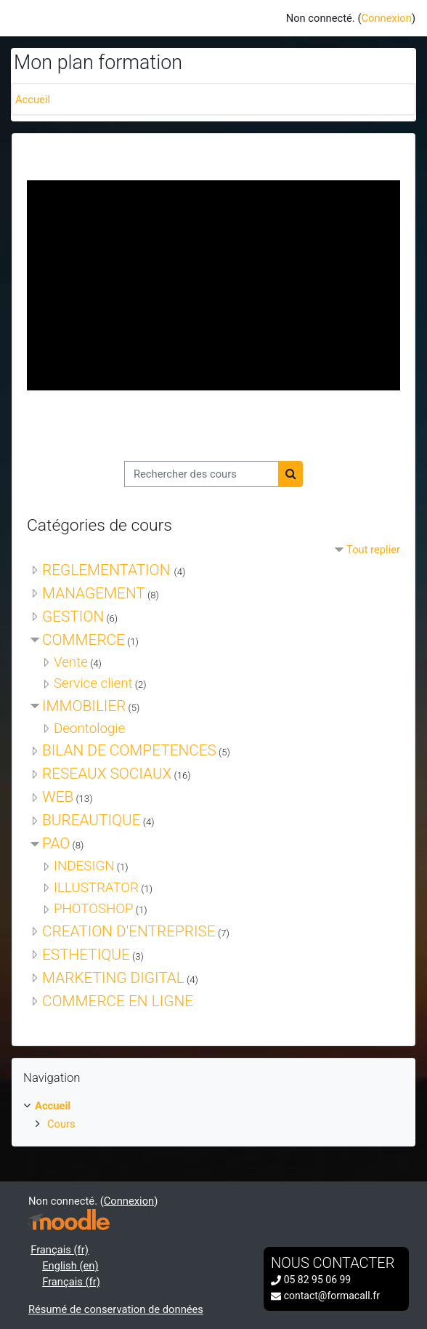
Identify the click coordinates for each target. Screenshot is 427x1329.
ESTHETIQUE (86, 954)
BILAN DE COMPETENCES (129, 750)
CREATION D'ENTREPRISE (129, 931)
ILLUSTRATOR (96, 888)
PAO (56, 843)
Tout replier (373, 549)
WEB (57, 797)
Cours (61, 1124)
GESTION (73, 616)
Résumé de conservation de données (115, 1309)
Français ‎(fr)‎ (59, 1249)
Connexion (386, 18)
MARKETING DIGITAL (113, 978)
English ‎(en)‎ (70, 1265)
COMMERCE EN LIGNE (117, 1001)
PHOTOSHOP (94, 909)
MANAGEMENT (93, 593)
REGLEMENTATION (108, 570)
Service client (93, 683)
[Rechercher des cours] (201, 474)
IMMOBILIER (84, 706)
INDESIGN (84, 866)
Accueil (32, 99)
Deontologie (89, 728)
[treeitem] (213, 1115)
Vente (71, 662)
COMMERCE (83, 640)
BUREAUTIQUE (91, 820)
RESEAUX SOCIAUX (106, 773)
